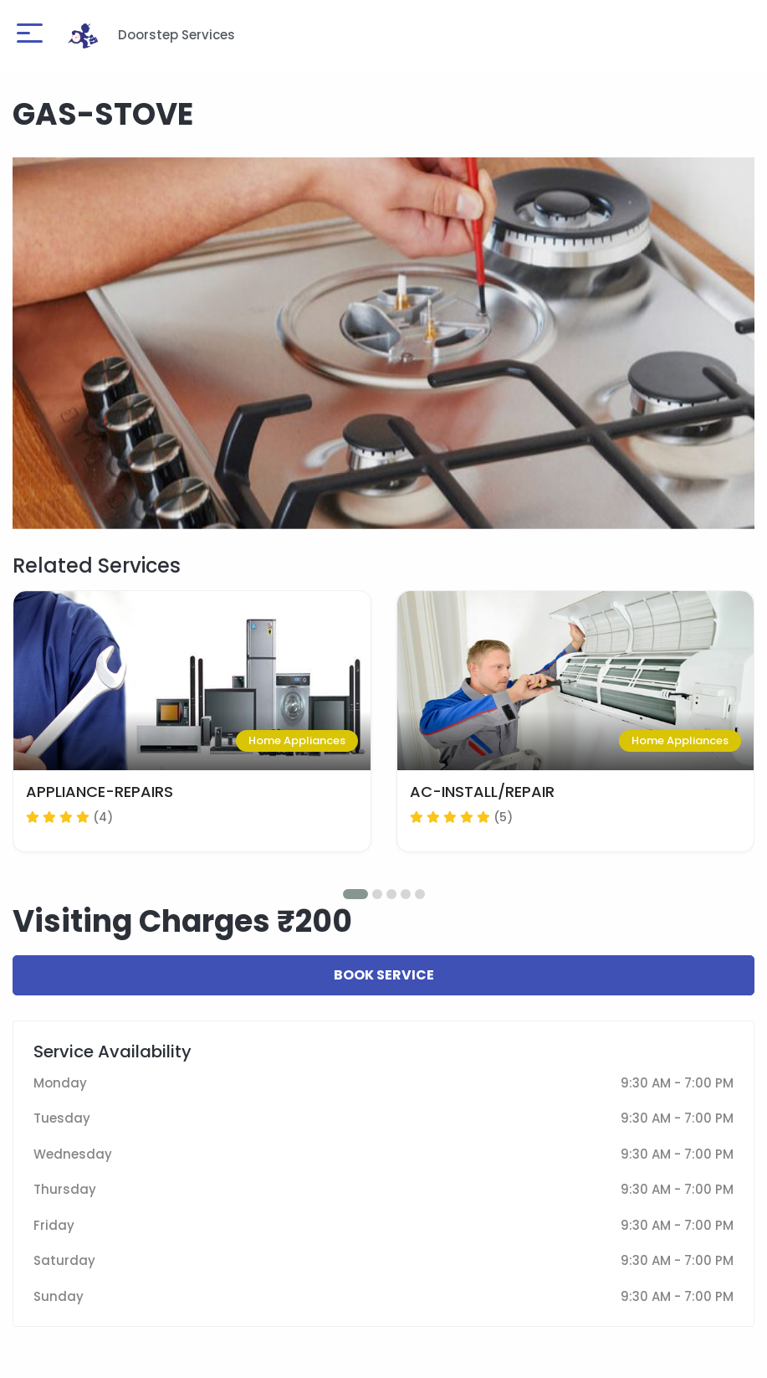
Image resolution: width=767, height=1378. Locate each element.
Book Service (384, 975)
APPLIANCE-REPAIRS (99, 792)
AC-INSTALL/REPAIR (482, 792)
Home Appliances (296, 740)
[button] (355, 894)
